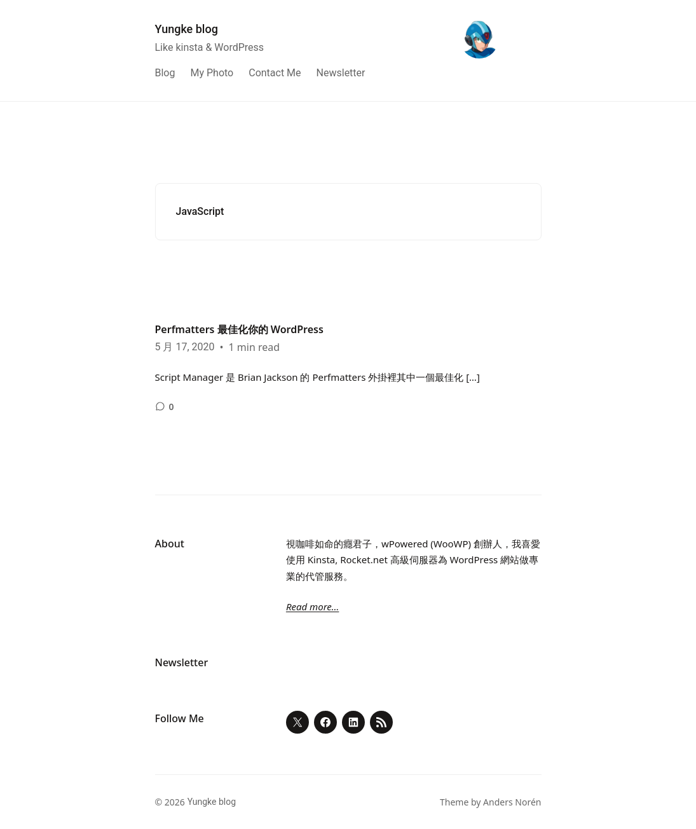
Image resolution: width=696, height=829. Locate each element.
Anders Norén (512, 802)
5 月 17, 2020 (185, 347)
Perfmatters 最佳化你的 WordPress (239, 329)
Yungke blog (186, 29)
